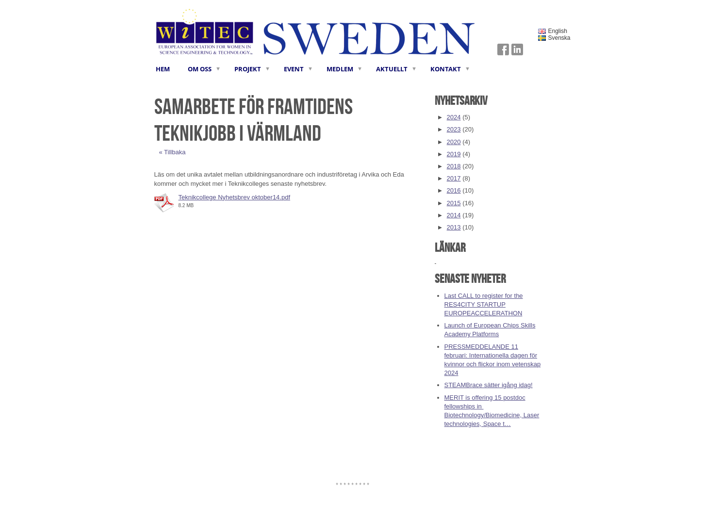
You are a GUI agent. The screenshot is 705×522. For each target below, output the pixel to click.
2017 (454, 178)
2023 (454, 129)
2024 (454, 117)
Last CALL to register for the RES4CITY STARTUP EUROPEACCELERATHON (483, 304)
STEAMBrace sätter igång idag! (488, 385)
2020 (454, 142)
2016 (454, 190)
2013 (454, 227)
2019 (454, 154)
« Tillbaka (172, 152)
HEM (163, 69)
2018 (454, 166)
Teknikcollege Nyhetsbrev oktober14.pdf (235, 197)
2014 (454, 215)
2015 (454, 203)
